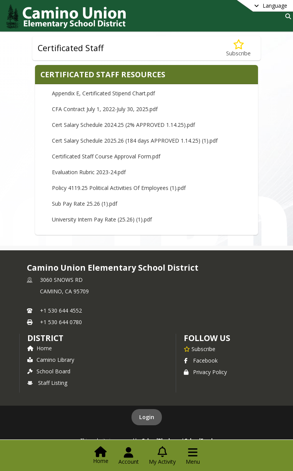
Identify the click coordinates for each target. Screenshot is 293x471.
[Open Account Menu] (128, 456)
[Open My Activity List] (162, 456)
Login (146, 417)
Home (39, 348)
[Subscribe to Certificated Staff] (238, 48)
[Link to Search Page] (286, 16)
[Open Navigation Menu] (193, 456)
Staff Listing (47, 382)
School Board (48, 371)
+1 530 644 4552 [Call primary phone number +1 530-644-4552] (61, 310)
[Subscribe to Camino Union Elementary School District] (199, 349)
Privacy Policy (205, 372)
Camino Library (50, 359)
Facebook (201, 360)
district (45, 338)
